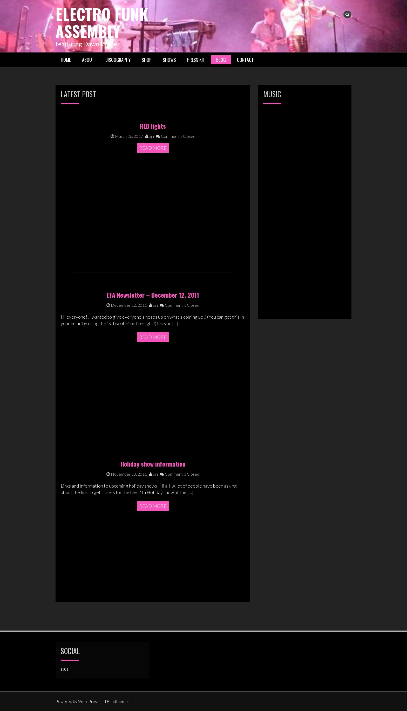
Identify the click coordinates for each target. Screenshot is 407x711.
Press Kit (196, 59)
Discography (118, 59)
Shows (169, 59)
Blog (221, 59)
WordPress (88, 701)
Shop (147, 59)
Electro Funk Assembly (102, 22)
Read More (153, 201)
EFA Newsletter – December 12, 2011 (153, 338)
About (88, 59)
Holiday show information (153, 507)
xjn (149, 189)
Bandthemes (118, 701)
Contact (245, 59)
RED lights (153, 179)
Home (66, 59)
